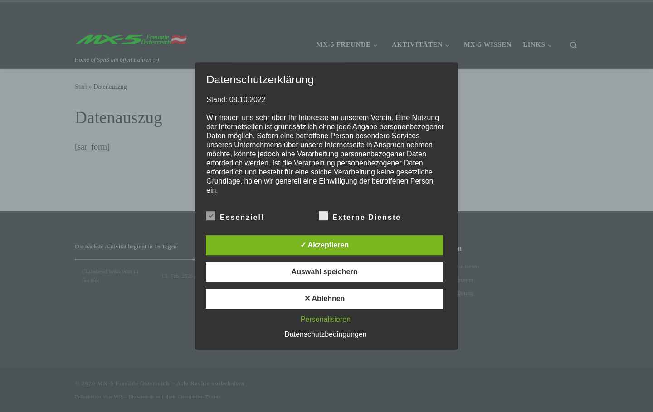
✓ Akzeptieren (324, 245)
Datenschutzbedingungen (325, 334)
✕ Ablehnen (324, 298)
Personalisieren (326, 319)
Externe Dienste (360, 215)
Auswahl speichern (325, 272)
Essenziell (235, 215)
